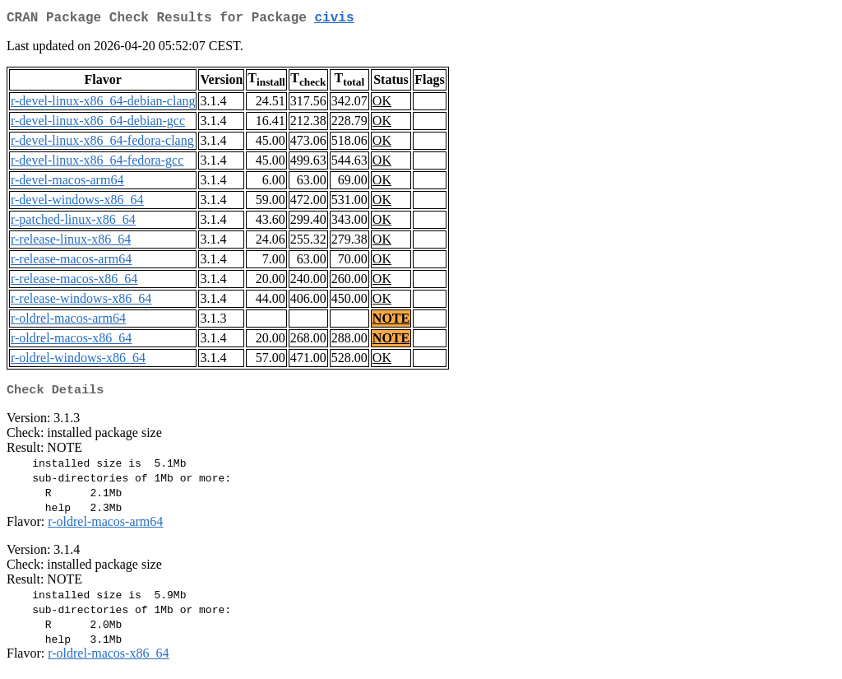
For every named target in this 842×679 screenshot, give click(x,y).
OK (381, 104)
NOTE (390, 321)
